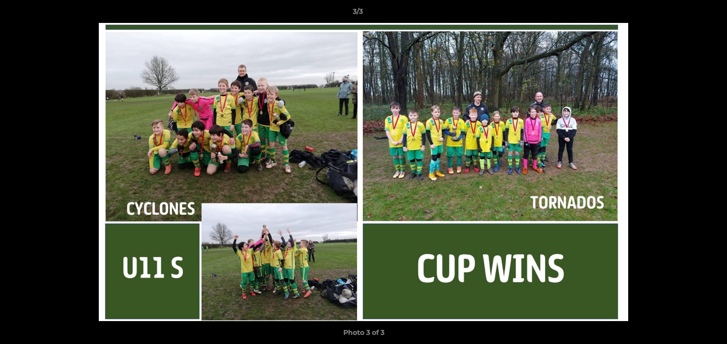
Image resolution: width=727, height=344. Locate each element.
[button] (687, 14)
